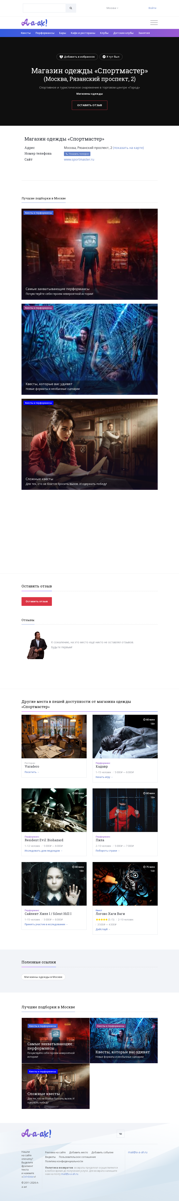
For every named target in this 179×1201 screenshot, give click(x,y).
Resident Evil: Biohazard (44, 840)
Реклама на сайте (55, 1152)
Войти (152, 8)
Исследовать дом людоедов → (44, 850)
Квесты (26, 33)
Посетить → (32, 772)
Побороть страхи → (108, 850)
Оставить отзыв (89, 105)
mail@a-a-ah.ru (69, 1174)
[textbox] (44, 5)
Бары (62, 33)
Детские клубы (123, 33)
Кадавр (102, 766)
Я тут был (111, 56)
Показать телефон (77, 153)
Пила (100, 840)
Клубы (104, 33)
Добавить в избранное (77, 56)
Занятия (144, 33)
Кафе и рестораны (83, 33)
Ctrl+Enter (28, 1176)
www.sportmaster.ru (79, 159)
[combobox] (44, 8)
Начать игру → (104, 777)
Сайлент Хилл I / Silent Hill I (48, 914)
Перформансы (45, 33)
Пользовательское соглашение (77, 1157)
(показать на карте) (128, 148)
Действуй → (103, 929)
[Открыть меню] (154, 22)
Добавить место (78, 1152)
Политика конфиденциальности (64, 1161)
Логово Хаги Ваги (110, 914)
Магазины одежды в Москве (43, 977)
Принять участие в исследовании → (46, 924)
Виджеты (50, 1157)
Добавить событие (102, 1152)
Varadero (32, 766)
